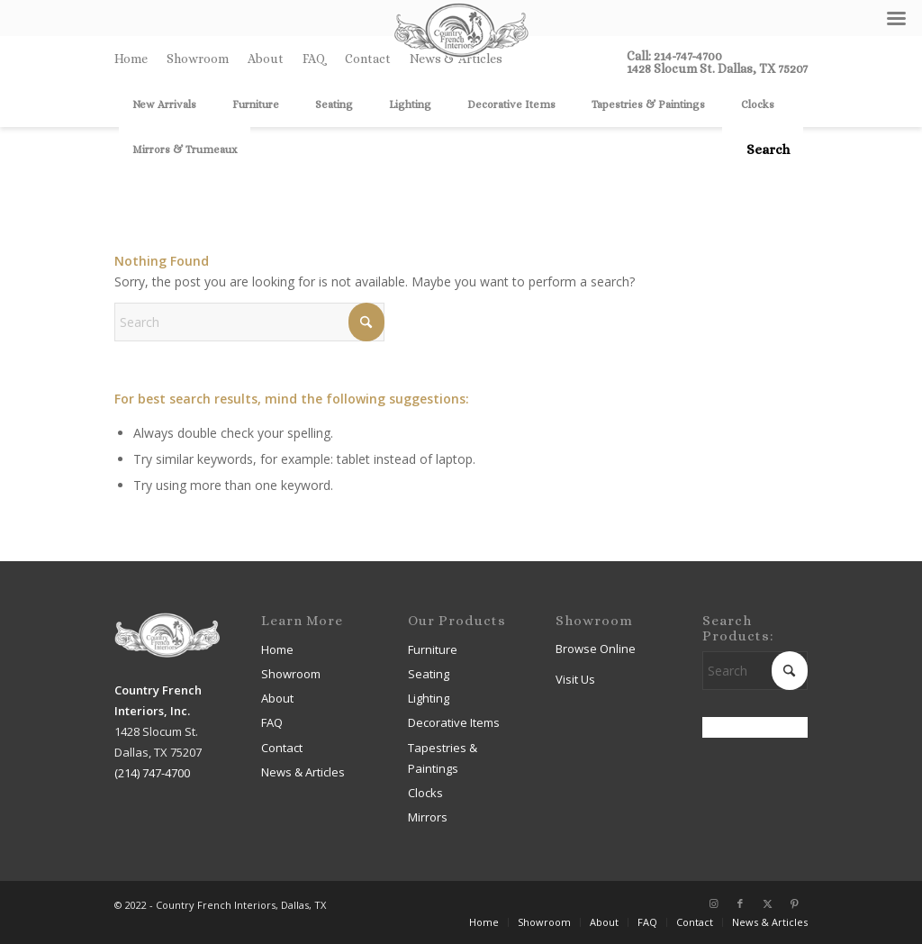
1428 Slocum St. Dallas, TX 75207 (717, 68)
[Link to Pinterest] (794, 903)
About (266, 58)
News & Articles (303, 772)
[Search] (762, 149)
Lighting (428, 698)
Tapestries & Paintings (442, 758)
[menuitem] (136, 58)
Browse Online (596, 648)
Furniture (432, 649)
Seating (428, 674)
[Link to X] (767, 903)
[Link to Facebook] (740, 903)
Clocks (425, 793)
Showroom (198, 58)
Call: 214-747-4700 (674, 56)
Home (131, 58)
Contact (368, 58)
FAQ (314, 58)
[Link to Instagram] (713, 903)
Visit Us (575, 679)
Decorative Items (454, 722)
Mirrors (427, 817)
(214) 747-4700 (152, 773)
